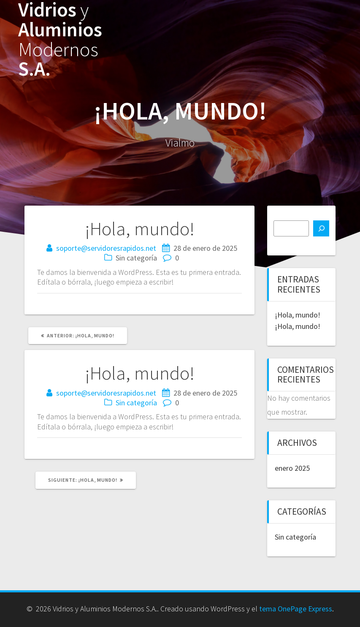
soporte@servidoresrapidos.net (106, 248)
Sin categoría (136, 402)
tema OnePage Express (295, 608)
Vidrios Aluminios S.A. (60, 39)
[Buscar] (321, 228)
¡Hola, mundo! (297, 315)
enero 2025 (292, 468)
